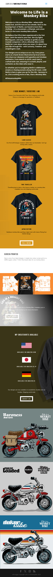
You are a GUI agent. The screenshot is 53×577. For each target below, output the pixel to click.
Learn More (12, 266)
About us (26, 399)
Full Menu (26, 243)
